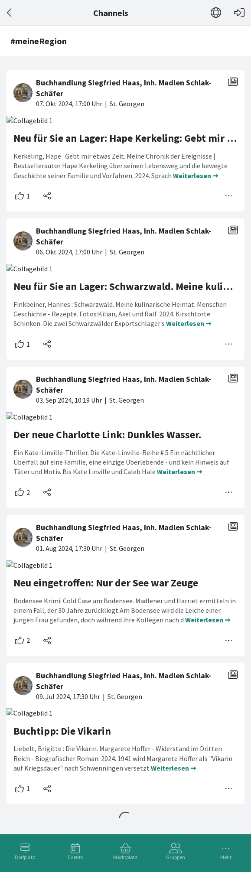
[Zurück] (9, 13)
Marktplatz (125, 857)
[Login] (239, 13)
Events (75, 857)
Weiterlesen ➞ (195, 175)
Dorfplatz (25, 857)
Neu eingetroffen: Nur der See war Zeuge (105, 582)
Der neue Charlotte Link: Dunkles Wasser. (107, 434)
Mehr (225, 857)
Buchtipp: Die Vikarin (62, 731)
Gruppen (175, 857)
